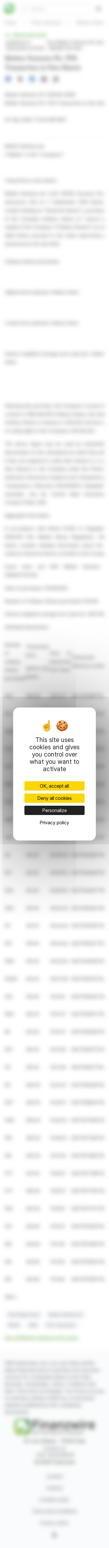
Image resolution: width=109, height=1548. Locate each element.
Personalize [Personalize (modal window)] (54, 810)
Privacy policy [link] (54, 822)
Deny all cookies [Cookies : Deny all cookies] (54, 798)
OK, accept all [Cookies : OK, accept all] (54, 786)
